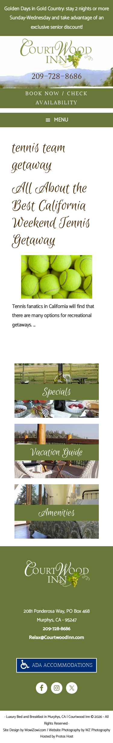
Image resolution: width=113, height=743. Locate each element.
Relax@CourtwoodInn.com (56, 638)
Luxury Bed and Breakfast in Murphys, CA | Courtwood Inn (56, 53)
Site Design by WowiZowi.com (24, 730)
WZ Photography (97, 730)
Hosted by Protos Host (56, 736)
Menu (61, 120)
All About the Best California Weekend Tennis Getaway (51, 214)
